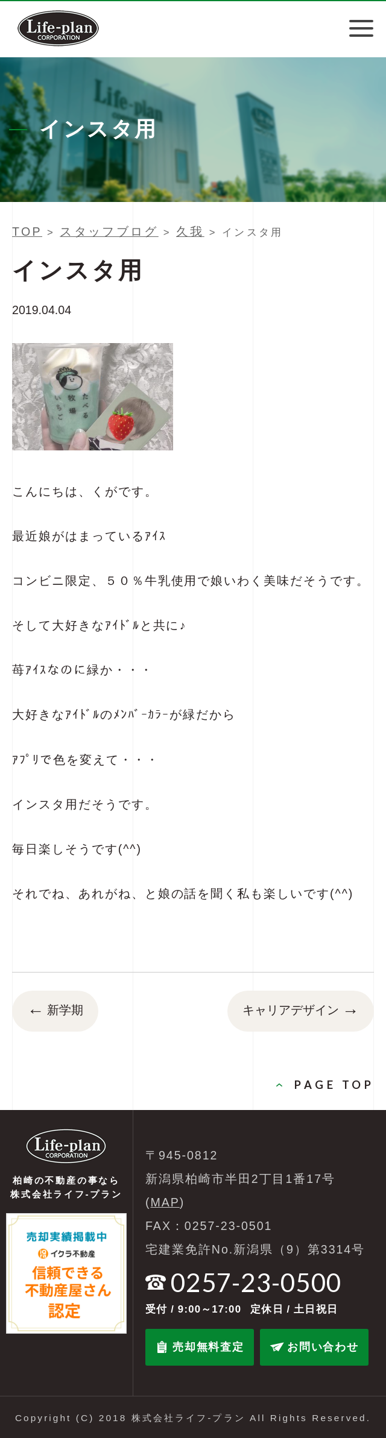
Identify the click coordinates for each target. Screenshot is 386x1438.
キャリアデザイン (300, 1011)
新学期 (55, 1011)
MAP (165, 1202)
